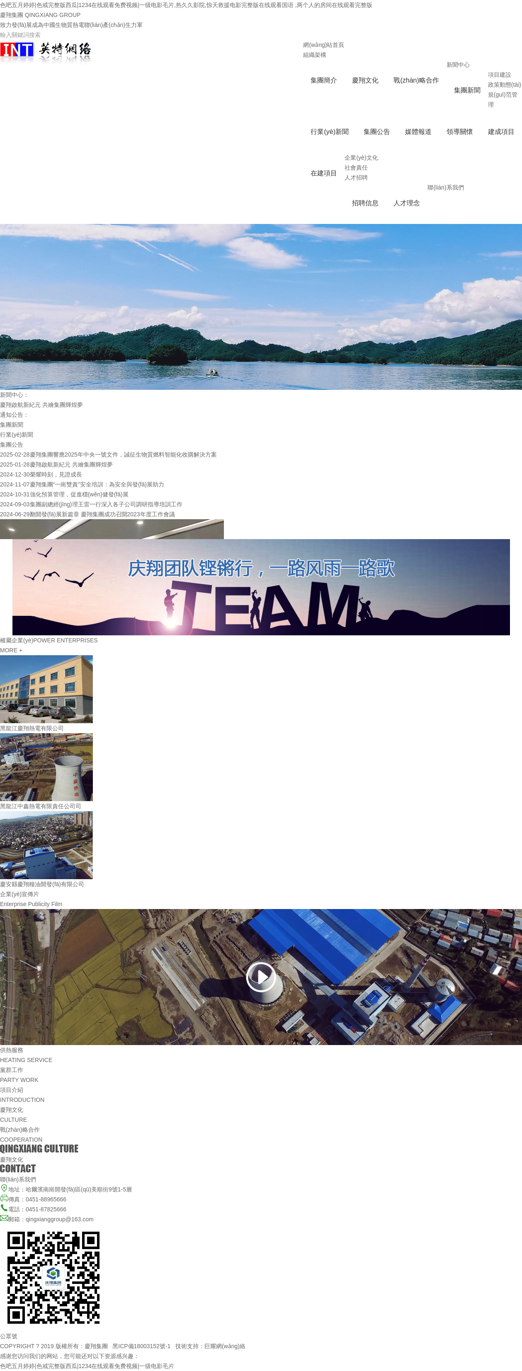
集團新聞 (467, 90)
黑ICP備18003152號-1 (141, 1346)
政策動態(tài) (504, 84)
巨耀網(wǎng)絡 (224, 1346)
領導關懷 (460, 131)
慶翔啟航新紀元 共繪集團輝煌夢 (41, 404)
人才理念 (406, 203)
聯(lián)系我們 (445, 187)
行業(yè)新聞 (330, 131)
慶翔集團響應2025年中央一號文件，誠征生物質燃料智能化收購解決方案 (123, 454)
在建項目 (324, 173)
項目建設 (499, 74)
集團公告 (377, 131)
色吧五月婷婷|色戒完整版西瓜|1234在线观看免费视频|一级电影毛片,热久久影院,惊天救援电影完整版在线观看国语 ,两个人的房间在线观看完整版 (186, 5)
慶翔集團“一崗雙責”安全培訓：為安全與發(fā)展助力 (97, 484)
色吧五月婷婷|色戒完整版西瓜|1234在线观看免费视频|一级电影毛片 (87, 1366)
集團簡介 (324, 80)
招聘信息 (365, 203)
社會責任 (356, 167)
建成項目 (501, 131)
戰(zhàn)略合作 (416, 80)
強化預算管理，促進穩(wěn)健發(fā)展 (79, 494)
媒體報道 (418, 131)
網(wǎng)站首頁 (323, 44)
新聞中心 (458, 64)
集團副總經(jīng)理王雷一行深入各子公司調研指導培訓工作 (106, 504)
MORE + (11, 650)
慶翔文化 (365, 80)
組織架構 (314, 54)
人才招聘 (356, 177)
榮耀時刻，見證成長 (56, 474)
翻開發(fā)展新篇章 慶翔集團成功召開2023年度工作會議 (102, 514)
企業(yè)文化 (361, 157)
